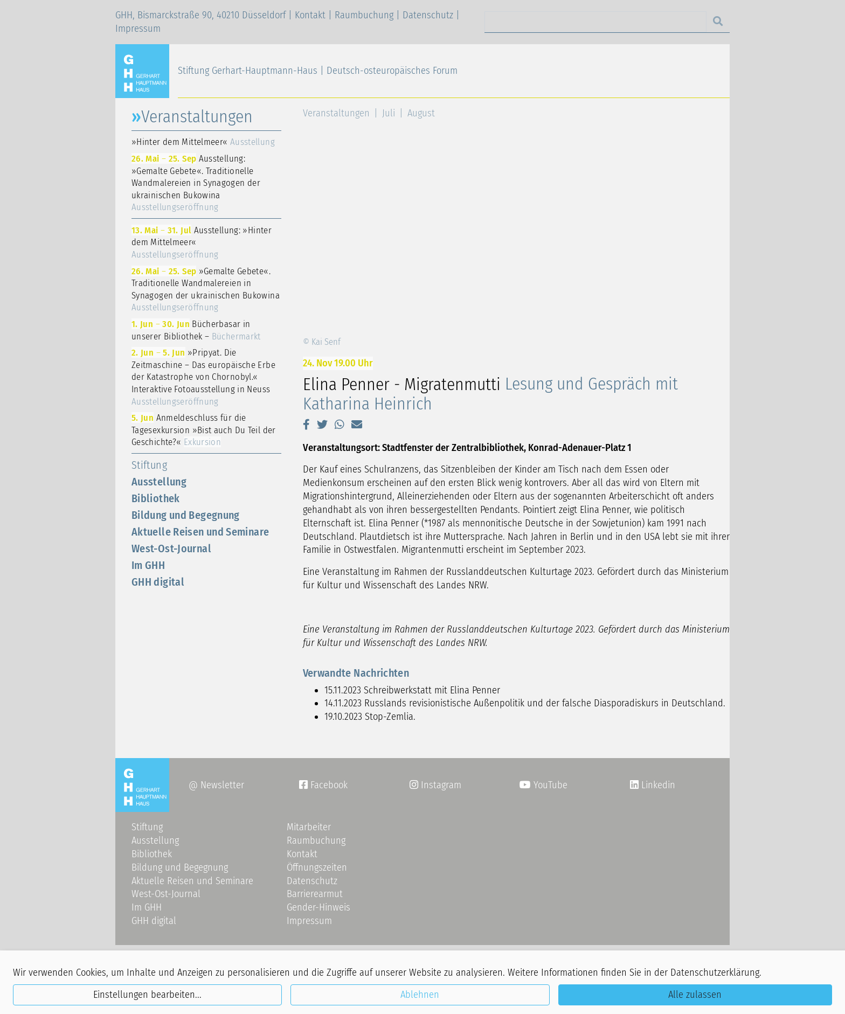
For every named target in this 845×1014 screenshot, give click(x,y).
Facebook (323, 785)
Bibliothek (155, 498)
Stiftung (149, 465)
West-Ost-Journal (171, 548)
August (421, 113)
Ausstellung (158, 481)
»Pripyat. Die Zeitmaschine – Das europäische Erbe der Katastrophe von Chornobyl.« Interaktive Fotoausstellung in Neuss (203, 376)
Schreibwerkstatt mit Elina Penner (432, 690)
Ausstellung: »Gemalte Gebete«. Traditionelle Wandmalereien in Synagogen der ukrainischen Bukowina (195, 182)
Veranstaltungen (336, 113)
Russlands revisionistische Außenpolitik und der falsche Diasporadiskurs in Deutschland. (544, 703)
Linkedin (657, 785)
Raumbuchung (364, 15)
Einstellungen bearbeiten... (147, 995)
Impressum (138, 28)
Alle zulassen (695, 995)
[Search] (595, 21)
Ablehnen (419, 995)
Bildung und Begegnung (185, 515)
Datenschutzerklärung (714, 972)
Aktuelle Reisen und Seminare (200, 531)
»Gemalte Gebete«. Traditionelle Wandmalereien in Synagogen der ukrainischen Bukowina (205, 289)
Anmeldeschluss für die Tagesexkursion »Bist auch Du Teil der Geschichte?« (203, 429)
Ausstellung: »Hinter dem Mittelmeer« (201, 242)
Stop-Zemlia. (390, 717)
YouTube (543, 785)
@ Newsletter (216, 785)
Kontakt (310, 15)
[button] (306, 424)
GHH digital (157, 581)
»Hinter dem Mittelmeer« (203, 141)
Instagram (435, 785)
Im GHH (148, 565)
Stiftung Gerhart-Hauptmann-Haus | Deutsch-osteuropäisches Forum (318, 71)
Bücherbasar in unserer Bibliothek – (196, 330)
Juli (388, 113)
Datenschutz (428, 15)
